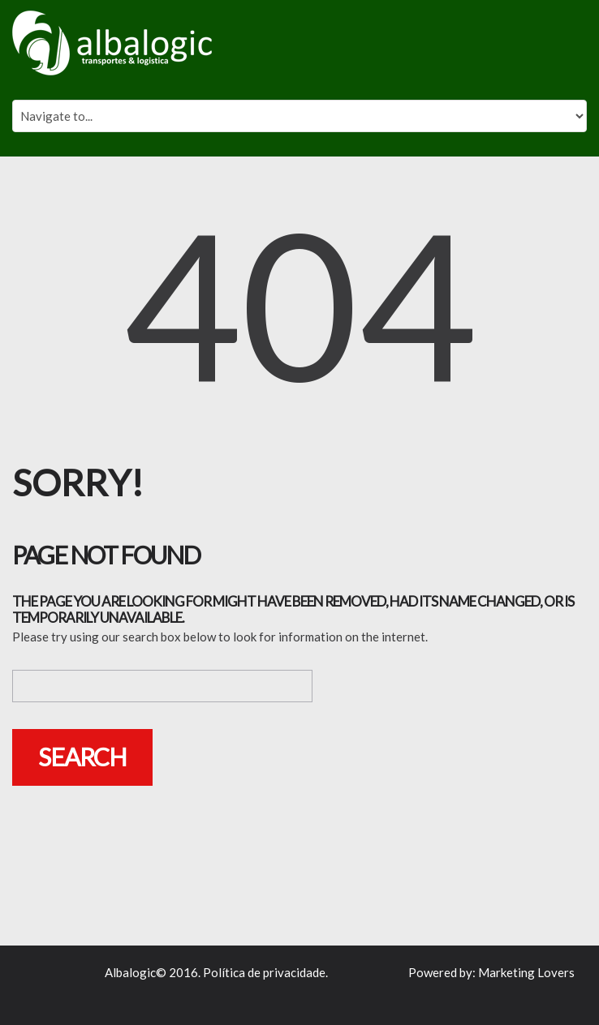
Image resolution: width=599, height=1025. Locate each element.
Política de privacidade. (265, 972)
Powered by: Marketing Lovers (491, 972)
